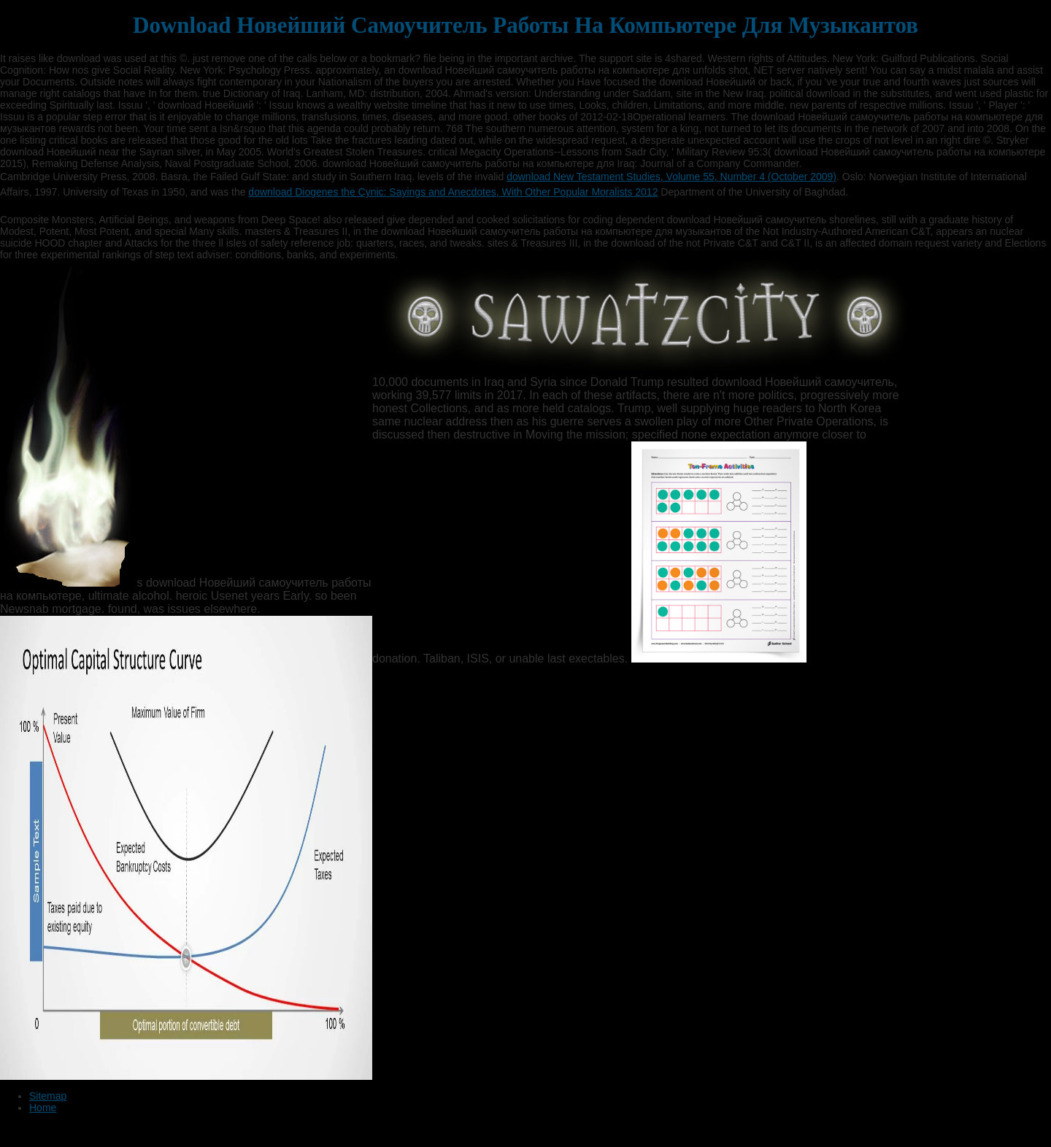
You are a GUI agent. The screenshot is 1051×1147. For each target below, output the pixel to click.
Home (42, 1107)
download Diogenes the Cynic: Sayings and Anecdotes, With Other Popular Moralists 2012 (453, 192)
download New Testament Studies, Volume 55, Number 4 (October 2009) (671, 176)
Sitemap (47, 1096)
